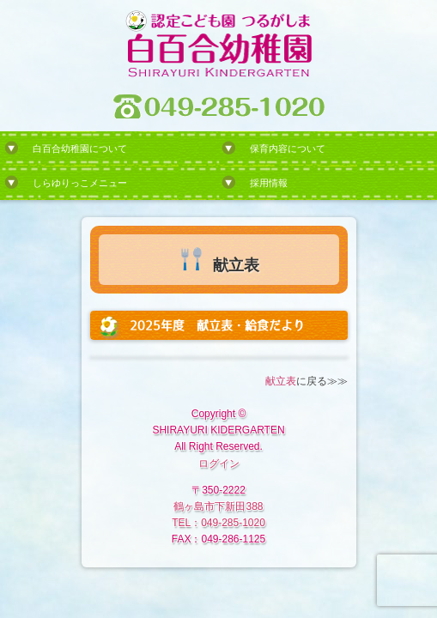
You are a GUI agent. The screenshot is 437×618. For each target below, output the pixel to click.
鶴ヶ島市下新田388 (218, 506)
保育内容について (287, 148)
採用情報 (269, 183)
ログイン (219, 463)
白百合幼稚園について (80, 148)
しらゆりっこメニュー (80, 183)
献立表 (280, 381)
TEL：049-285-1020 (218, 523)
